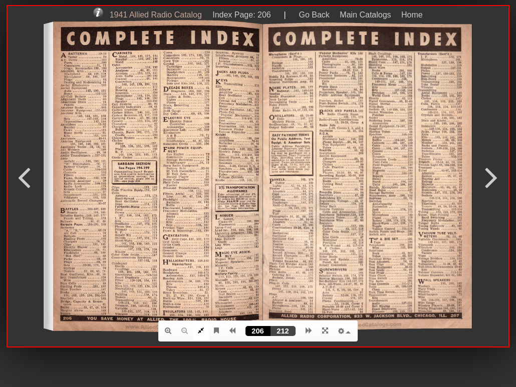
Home (412, 14)
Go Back (314, 14)
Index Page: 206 (239, 14)
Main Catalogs (365, 14)
